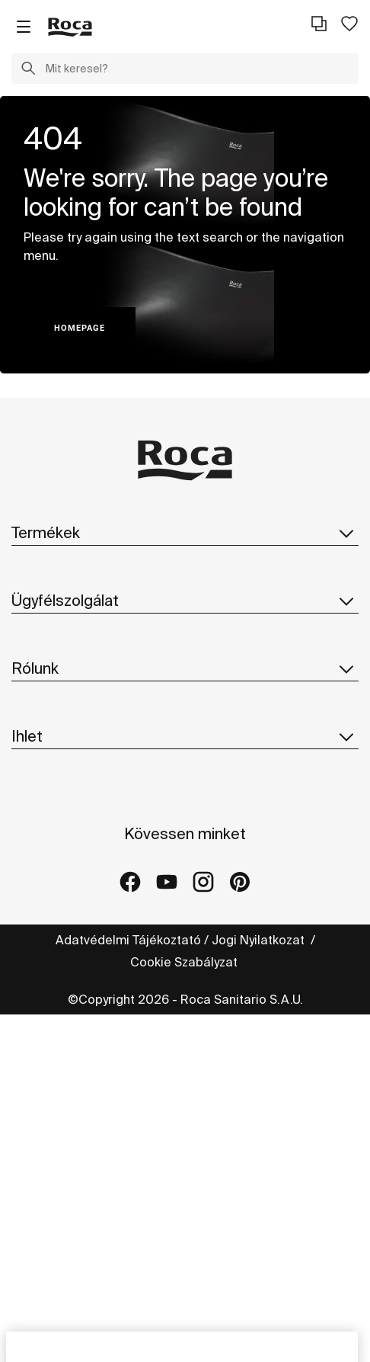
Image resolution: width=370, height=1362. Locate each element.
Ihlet (185, 736)
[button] (28, 70)
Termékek (185, 533)
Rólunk (185, 668)
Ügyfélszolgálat (185, 600)
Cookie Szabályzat (185, 962)
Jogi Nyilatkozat (260, 940)
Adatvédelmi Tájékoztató (128, 940)
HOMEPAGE (79, 328)
